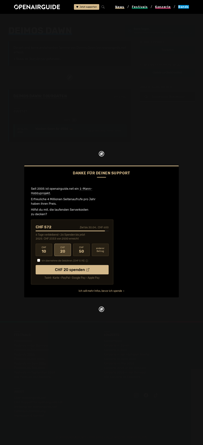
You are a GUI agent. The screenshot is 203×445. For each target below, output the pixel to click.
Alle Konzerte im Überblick (122, 377)
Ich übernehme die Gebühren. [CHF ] (63, 260)
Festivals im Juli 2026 (29, 368)
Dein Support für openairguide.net (38, 402)
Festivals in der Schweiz (31, 345)
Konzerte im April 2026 (120, 359)
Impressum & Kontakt (29, 415)
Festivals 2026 (24, 354)
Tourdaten (167, 50)
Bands (30, 19)
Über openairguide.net (30, 397)
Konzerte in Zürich (117, 345)
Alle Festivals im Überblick (32, 377)
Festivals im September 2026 (34, 372)
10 (44, 250)
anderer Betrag (100, 249)
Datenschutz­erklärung (30, 411)
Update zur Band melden (167, 72)
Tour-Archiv (37, 59)
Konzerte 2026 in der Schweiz (125, 372)
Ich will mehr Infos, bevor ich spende (100, 291)
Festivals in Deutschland (31, 350)
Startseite (15, 19)
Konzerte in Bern (115, 350)
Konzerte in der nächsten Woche (126, 354)
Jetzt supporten (86, 7)
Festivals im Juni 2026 (30, 363)
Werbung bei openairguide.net (35, 406)
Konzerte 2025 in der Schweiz (125, 368)
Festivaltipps (23, 341)
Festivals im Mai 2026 (29, 359)
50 (81, 250)
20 (63, 250)
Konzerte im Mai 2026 (119, 363)
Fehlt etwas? (120, 96)
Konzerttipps (113, 341)
